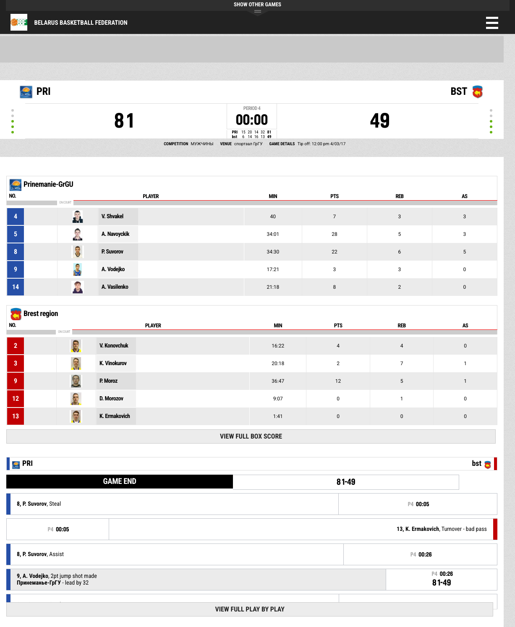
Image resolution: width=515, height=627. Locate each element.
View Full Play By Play (249, 609)
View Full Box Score (251, 436)
